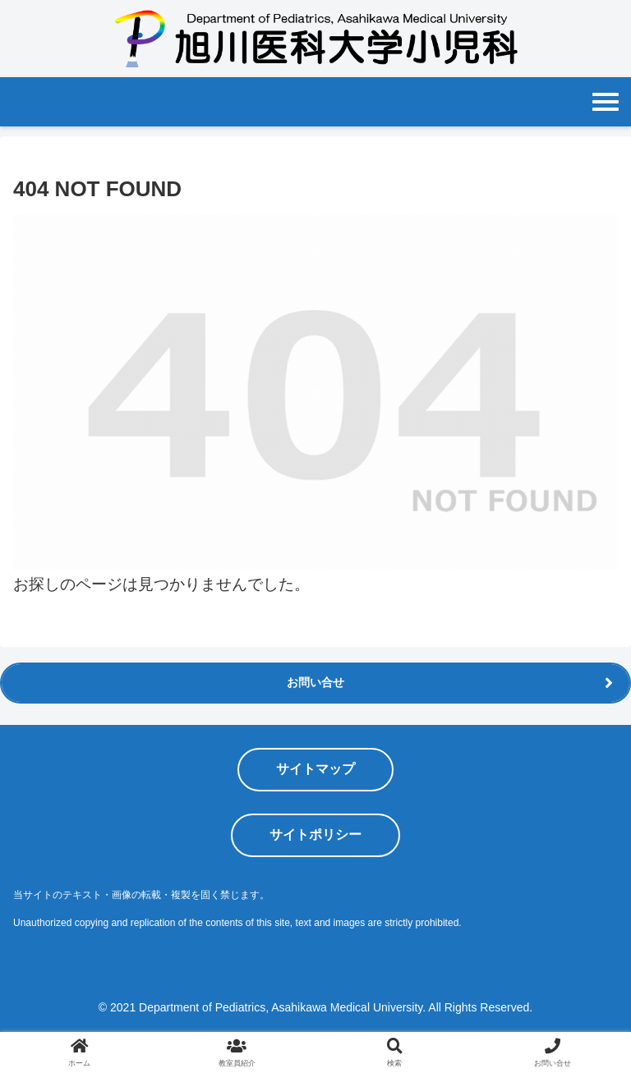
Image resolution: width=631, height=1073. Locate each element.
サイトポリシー (315, 834)
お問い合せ (315, 682)
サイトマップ (315, 769)
